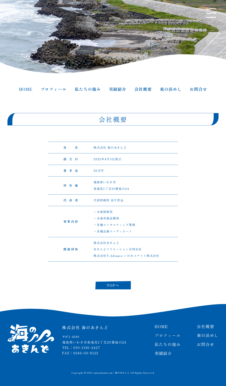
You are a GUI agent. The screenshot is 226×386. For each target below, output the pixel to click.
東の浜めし (171, 89)
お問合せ (198, 89)
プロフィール (54, 89)
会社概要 (143, 89)
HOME (25, 89)
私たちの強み (88, 89)
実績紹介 (117, 89)
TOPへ (113, 285)
